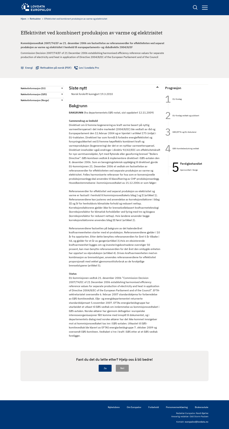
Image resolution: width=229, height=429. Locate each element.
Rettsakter (35, 18)
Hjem (23, 18)
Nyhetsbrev (114, 407)
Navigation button (205, 8)
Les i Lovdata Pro (89, 67)
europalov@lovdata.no (196, 421)
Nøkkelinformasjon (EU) (33, 88)
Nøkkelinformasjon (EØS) (34, 94)
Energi (29, 67)
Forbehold (153, 407)
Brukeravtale (201, 407)
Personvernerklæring (177, 407)
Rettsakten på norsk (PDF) (55, 67)
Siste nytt (78, 88)
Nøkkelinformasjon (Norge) (35, 100)
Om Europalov (134, 407)
